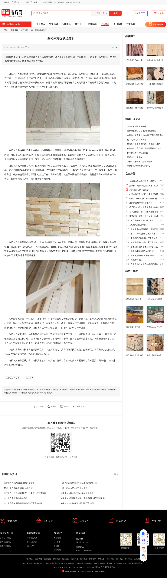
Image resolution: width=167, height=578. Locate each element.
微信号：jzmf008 (83, 542)
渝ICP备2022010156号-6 (96, 572)
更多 (117, 474)
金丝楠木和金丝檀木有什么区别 (142, 181)
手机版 (16, 2)
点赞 (40, 406)
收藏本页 (6, 2)
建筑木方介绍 (136, 260)
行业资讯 (14, 30)
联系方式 (47, 559)
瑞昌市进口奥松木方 (154, 355)
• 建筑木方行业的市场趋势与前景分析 (77, 493)
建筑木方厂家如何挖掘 (134, 108)
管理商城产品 (5, 542)
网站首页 (29, 559)
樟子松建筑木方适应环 (134, 355)
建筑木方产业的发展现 (155, 108)
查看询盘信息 (5, 546)
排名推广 (57, 546)
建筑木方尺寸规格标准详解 (140, 203)
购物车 (36, 2)
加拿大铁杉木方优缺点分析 (142, 220)
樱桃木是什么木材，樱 (155, 60)
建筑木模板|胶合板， (134, 327)
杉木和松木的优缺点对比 (137, 153)
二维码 (26, 2)
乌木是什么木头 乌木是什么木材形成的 (143, 144)
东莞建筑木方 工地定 (154, 327)
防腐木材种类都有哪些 (136, 126)
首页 (6, 30)
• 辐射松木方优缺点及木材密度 (74, 488)
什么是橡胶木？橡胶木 (155, 84)
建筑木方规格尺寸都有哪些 (142, 255)
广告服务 (101, 559)
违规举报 (137, 559)
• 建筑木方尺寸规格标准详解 (15, 498)
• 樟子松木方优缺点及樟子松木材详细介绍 (79, 483)
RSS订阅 (128, 559)
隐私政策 (65, 559)
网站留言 (119, 559)
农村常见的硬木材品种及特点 (139, 161)
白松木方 (30, 378)
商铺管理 (57, 538)
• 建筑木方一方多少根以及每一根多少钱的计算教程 (24, 493)
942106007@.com (83, 550)
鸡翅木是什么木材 (138, 225)
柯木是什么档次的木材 (136, 140)
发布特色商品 (5, 538)
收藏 (53, 406)
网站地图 (57, 550)
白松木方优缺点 (13, 378)
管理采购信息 (32, 542)
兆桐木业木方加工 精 (154, 299)
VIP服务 (57, 542)
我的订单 (30, 546)
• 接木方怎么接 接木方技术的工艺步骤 (77, 503)
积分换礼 (110, 559)
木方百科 (24, 30)
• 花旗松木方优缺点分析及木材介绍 (18, 488)
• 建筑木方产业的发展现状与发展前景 (18, 483)
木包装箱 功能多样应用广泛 (139, 166)
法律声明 (74, 559)
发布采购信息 (32, 538)
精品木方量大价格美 (133, 299)
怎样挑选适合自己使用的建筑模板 (141, 131)
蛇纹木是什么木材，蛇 (134, 60)
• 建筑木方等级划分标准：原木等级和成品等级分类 (83, 498)
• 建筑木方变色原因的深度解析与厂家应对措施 (22, 503)
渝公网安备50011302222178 (74, 571)
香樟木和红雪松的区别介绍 (142, 251)
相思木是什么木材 (134, 157)
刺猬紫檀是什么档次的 (134, 84)
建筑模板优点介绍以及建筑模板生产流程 (144, 148)
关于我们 (38, 559)
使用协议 (56, 559)
